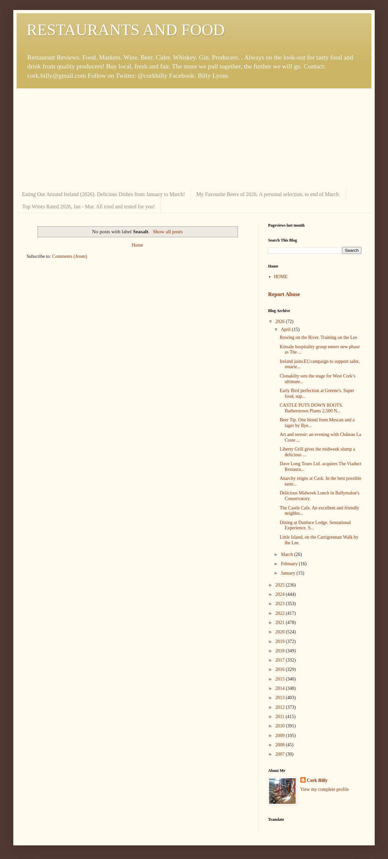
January (288, 573)
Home (137, 245)
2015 (280, 679)
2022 (280, 613)
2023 (280, 603)
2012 (280, 707)
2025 (280, 585)
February (290, 563)
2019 (280, 641)
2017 (280, 660)
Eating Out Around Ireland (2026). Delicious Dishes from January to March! (103, 194)
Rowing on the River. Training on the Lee (318, 337)
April (286, 329)
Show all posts (168, 231)
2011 (280, 716)
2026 (280, 321)
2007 (280, 754)
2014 (280, 688)
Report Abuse (284, 294)
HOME (281, 276)
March (287, 554)
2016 (280, 669)
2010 (280, 725)
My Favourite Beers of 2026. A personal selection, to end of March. (268, 194)
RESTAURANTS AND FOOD (126, 30)
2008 (280, 744)
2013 (280, 697)
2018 (280, 650)
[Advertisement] (194, 138)
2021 (280, 622)
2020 (280, 631)
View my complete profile (324, 789)
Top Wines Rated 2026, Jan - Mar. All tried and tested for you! (88, 206)
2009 (280, 735)
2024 (280, 594)
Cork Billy (317, 780)
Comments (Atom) (69, 256)
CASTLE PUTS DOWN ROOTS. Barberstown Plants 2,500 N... (311, 408)
